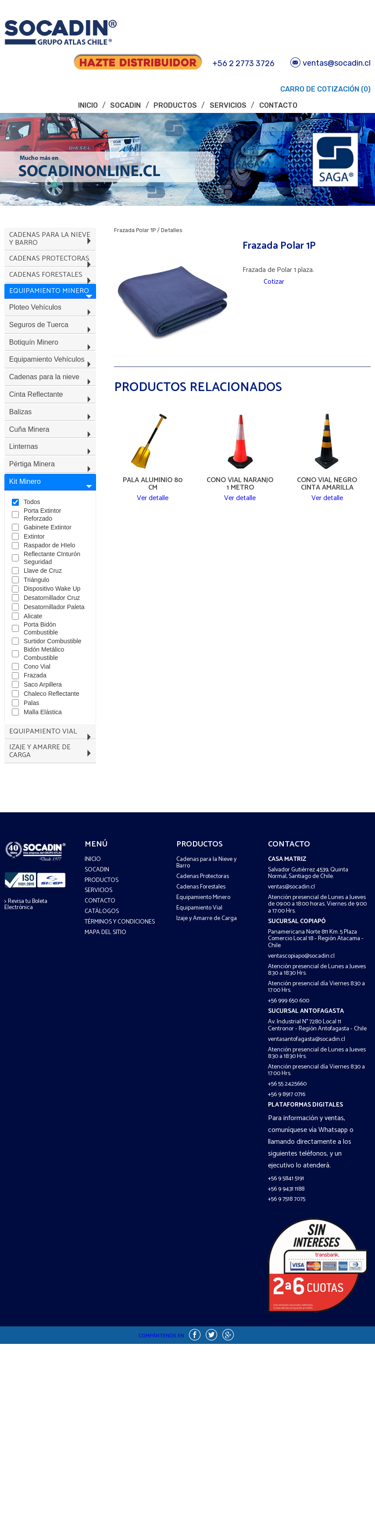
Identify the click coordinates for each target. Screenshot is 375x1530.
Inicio (88, 105)
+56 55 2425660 (287, 1271)
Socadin (125, 105)
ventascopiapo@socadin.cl (301, 1142)
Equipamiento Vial (199, 1094)
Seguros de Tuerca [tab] (52, 361)
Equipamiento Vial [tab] (52, 915)
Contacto (278, 105)
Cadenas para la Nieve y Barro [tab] (52, 242)
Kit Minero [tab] (52, 571)
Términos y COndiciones (120, 1108)
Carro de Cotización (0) (325, 89)
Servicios (228, 105)
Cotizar (274, 284)
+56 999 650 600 (288, 1187)
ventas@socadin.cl (330, 63)
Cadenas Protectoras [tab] (52, 269)
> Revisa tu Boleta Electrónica (25, 1090)
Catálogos (102, 1098)
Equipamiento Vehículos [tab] (52, 408)
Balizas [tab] (52, 477)
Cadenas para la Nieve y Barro (206, 1048)
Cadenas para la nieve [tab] (52, 431)
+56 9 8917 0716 (286, 1281)
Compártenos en (161, 1522)
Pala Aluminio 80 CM (152, 484)
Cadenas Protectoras (202, 1063)
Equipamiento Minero (203, 1084)
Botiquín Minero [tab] (52, 384)
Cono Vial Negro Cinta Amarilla (327, 484)
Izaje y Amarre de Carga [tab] (52, 938)
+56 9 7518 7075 (286, 1386)
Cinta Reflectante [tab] (52, 454)
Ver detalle (152, 503)
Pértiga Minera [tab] (52, 547)
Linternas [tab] (52, 524)
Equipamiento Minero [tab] (52, 315)
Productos (175, 105)
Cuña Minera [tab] (52, 500)
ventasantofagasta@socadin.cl (306, 1225)
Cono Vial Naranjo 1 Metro (240, 484)
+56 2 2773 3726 (243, 63)
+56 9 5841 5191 (286, 1365)
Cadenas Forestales (200, 1073)
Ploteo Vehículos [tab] (52, 338)
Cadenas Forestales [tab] (52, 292)
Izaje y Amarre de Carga (206, 1105)
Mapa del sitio (105, 1119)
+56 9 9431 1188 (286, 1375)
